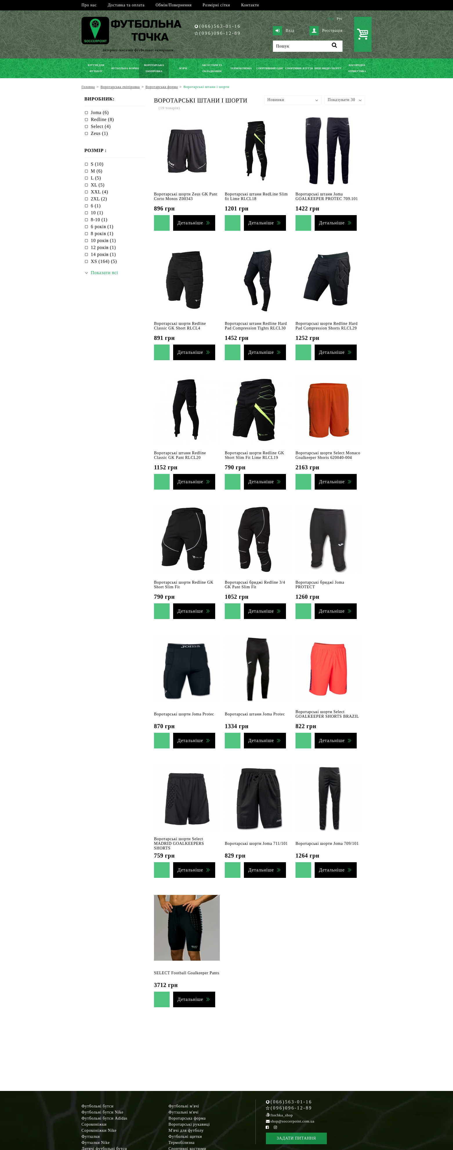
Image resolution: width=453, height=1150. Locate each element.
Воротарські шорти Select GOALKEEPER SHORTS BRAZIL (327, 714)
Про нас (89, 5)
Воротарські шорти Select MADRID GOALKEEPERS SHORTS (179, 843)
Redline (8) (102, 119)
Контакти (250, 5)
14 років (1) (103, 254)
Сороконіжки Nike (99, 1130)
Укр (330, 19)
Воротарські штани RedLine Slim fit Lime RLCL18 (256, 196)
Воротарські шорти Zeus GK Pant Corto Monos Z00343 (185, 196)
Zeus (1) (99, 133)
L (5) (96, 177)
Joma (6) (100, 112)
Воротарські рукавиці (189, 1124)
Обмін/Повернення (173, 5)
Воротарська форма (187, 1118)
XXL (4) (99, 191)
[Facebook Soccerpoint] (267, 1127)
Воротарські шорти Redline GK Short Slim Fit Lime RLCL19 (254, 455)
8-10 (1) (99, 219)
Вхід (283, 30)
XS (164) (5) (104, 261)
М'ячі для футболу (186, 1130)
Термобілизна (181, 1142)
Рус (340, 19)
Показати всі (104, 272)
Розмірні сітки (216, 5)
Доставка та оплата (126, 5)
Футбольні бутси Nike (102, 1112)
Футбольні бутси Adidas (104, 1118)
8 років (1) (102, 233)
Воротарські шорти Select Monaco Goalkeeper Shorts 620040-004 (328, 455)
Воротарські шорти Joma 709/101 (327, 843)
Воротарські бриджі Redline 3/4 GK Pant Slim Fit (255, 584)
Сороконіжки (93, 1124)
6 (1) (96, 205)
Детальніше (190, 222)
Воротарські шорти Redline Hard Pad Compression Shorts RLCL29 (327, 325)
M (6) (96, 171)
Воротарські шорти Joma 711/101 (256, 843)
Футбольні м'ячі (183, 1106)
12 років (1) (103, 247)
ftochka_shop (282, 1115)
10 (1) (97, 212)
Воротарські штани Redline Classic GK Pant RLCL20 (180, 455)
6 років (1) (102, 226)
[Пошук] (308, 46)
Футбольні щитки (185, 1136)
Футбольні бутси (97, 1106)
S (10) (97, 164)
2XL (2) (99, 198)
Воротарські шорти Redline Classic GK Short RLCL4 (180, 325)
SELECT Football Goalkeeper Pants (187, 973)
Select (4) (101, 126)
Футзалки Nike (95, 1142)
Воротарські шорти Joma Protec (184, 714)
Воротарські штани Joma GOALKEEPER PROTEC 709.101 (327, 196)
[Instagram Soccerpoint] (275, 1127)
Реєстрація (326, 30)
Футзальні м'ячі (183, 1112)
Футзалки (90, 1136)
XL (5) (98, 184)
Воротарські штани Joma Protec (255, 714)
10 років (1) (103, 240)
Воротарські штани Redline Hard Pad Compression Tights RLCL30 (256, 325)
